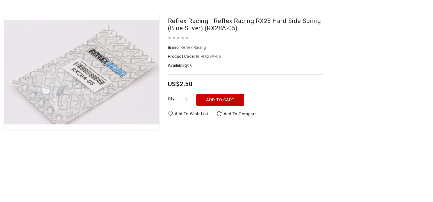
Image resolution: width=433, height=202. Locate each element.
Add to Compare (240, 114)
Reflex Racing (193, 47)
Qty (171, 99)
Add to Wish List (191, 114)
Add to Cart (220, 100)
